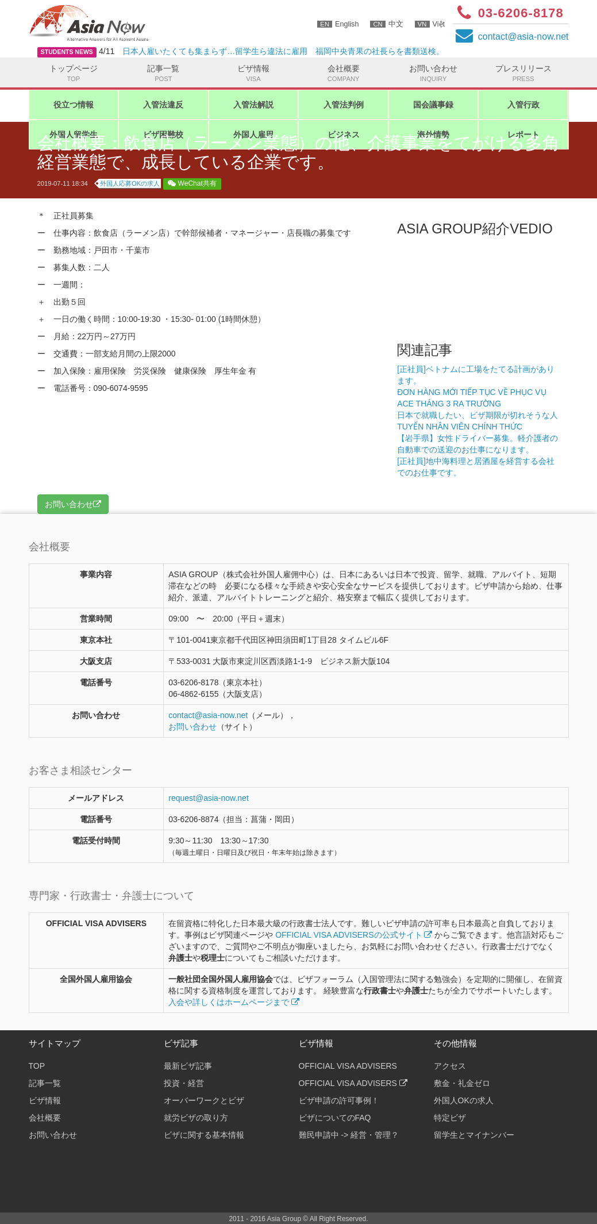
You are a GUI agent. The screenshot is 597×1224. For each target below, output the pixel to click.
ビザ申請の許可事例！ (339, 1100)
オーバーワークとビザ (204, 1100)
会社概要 (343, 73)
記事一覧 (163, 73)
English (338, 24)
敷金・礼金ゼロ (462, 1083)
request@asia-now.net (208, 798)
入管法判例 (343, 104)
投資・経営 (184, 1083)
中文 (386, 24)
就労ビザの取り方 (196, 1117)
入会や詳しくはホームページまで (233, 1002)
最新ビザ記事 (188, 1065)
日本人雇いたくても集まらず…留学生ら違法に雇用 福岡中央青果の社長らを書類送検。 (283, 51)
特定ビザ (450, 1117)
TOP (37, 1065)
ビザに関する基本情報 (204, 1134)
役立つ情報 (73, 104)
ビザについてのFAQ (335, 1117)
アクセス (450, 1065)
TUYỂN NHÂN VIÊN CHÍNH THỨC (459, 426)
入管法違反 (163, 104)
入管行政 (523, 104)
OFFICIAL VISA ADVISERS (348, 1065)
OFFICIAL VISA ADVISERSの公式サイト (353, 934)
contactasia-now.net (523, 36)
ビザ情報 (254, 73)
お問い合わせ (433, 73)
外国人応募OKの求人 (130, 183)
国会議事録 (433, 104)
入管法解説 (253, 104)
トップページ (74, 73)
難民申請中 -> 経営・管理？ (349, 1134)
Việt (430, 24)
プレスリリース (523, 73)
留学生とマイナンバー (474, 1134)
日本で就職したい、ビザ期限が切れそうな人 (477, 415)
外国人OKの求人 (464, 1100)
